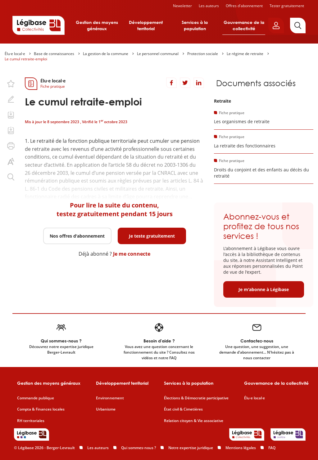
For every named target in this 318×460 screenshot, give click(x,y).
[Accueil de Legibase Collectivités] (38, 25)
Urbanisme (106, 409)
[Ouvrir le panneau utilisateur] (276, 25)
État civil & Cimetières (183, 409)
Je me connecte (131, 253)
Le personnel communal (158, 53)
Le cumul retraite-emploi (26, 59)
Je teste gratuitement (152, 236)
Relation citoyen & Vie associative (193, 420)
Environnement (110, 398)
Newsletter (182, 5)
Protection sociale (202, 53)
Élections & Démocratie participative (196, 398)
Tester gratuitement (287, 5)
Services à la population (195, 25)
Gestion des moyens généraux (97, 25)
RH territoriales (30, 420)
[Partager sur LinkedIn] (198, 82)
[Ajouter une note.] (11, 99)
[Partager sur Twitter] (185, 82)
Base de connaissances (54, 53)
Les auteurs (209, 5)
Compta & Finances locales (41, 409)
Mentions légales (240, 447)
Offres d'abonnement (244, 5)
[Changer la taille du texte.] (11, 161)
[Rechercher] (298, 25)
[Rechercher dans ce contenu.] (11, 177)
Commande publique (35, 398)
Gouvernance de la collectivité (244, 25)
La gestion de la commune (105, 53)
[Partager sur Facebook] (171, 82)
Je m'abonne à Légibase (263, 289)
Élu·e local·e (15, 53)
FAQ (271, 447)
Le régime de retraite (245, 53)
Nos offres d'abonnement (77, 236)
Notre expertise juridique (190, 447)
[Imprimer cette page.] (11, 146)
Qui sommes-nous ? (138, 447)
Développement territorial (146, 25)
